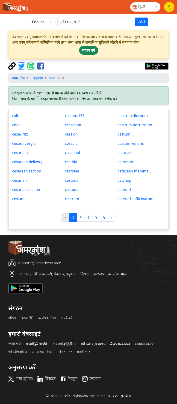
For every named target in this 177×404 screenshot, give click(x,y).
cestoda (72, 180)
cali (15, 115)
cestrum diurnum (133, 115)
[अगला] (111, 217)
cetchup (124, 180)
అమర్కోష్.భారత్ (36, 343)
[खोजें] (96, 22)
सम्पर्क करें (66, 318)
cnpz (16, 124)
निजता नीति (27, 318)
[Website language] (145, 7)
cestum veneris (131, 143)
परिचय (12, 318)
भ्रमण (52, 78)
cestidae (72, 171)
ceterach (125, 189)
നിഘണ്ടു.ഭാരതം (93, 343)
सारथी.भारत (83, 352)
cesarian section (26, 189)
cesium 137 (75, 115)
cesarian (19, 180)
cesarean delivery (27, 161)
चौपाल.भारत (65, 352)
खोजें (141, 21)
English (37, 78)
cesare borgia (24, 143)
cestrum (72, 198)
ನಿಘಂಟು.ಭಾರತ (120, 343)
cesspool (72, 152)
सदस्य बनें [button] (88, 50)
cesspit (71, 143)
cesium (18, 198)
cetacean (125, 161)
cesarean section (26, 171)
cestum (124, 134)
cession (71, 134)
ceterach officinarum (135, 198)
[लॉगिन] (169, 7)
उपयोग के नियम (47, 318)
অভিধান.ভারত (17, 352)
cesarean (20, 152)
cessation (73, 124)
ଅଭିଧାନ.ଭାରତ (144, 343)
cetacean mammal (133, 171)
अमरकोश (18, 78)
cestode (72, 189)
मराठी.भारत (14, 343)
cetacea (124, 152)
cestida (71, 161)
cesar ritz (20, 134)
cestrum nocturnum (135, 124)
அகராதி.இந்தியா (64, 343)
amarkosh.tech (42, 352)
